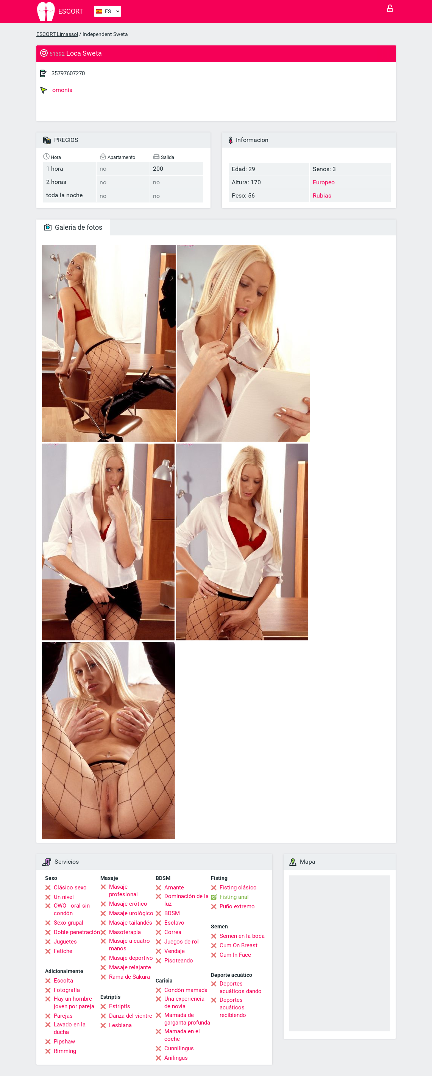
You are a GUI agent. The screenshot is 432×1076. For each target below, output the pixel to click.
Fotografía (67, 990)
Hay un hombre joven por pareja (74, 1002)
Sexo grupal (68, 922)
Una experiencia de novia (184, 1002)
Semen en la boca (242, 936)
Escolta (63, 980)
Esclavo (174, 922)
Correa (172, 932)
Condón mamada (185, 990)
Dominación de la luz (186, 900)
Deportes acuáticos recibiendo (233, 1007)
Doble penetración (77, 932)
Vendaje (174, 951)
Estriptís (119, 1006)
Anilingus (176, 1057)
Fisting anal (234, 897)
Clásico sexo (70, 887)
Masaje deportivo (131, 958)
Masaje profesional (123, 890)
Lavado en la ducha (70, 1028)
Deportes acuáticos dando (241, 987)
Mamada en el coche (182, 1035)
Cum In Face (235, 954)
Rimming (65, 1051)
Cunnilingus (179, 1048)
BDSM (172, 913)
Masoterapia (125, 932)
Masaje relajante (130, 967)
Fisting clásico (238, 887)
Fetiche (63, 951)
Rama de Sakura (129, 976)
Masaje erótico (128, 903)
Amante (174, 887)
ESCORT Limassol (57, 34)
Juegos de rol (181, 941)
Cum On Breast (238, 945)
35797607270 (68, 73)
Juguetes (65, 941)
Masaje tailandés (130, 922)
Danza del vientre (130, 1015)
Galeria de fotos (73, 227)
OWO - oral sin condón (72, 909)
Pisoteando (178, 960)
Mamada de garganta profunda (187, 1019)
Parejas (63, 1015)
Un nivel (64, 897)
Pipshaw (64, 1041)
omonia (56, 90)
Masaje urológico (131, 913)
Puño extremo (237, 906)
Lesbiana (120, 1025)
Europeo (324, 182)
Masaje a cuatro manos (129, 944)
